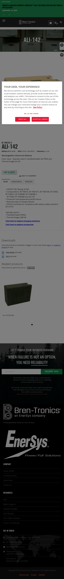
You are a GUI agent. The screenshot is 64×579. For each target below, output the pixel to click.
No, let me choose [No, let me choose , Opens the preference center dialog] (31, 114)
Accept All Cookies (40, 119)
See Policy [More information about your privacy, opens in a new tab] (37, 107)
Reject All (23, 119)
